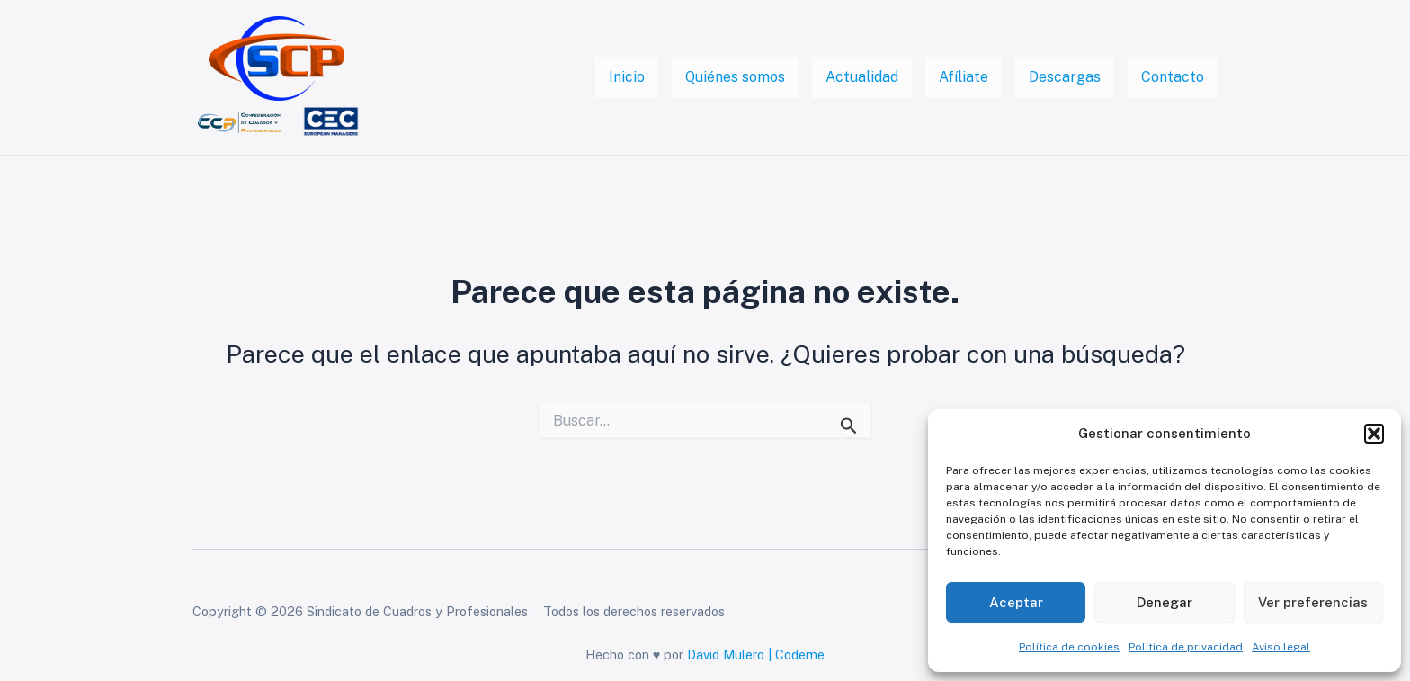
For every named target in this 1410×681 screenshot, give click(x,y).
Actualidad (861, 76)
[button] (1374, 434)
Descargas (1065, 76)
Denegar (1164, 602)
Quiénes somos (735, 76)
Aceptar (1016, 602)
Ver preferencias (1313, 602)
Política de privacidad (1186, 647)
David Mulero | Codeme (756, 654)
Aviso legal (1281, 647)
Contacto (1172, 76)
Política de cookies (1069, 647)
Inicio (627, 76)
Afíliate (963, 76)
